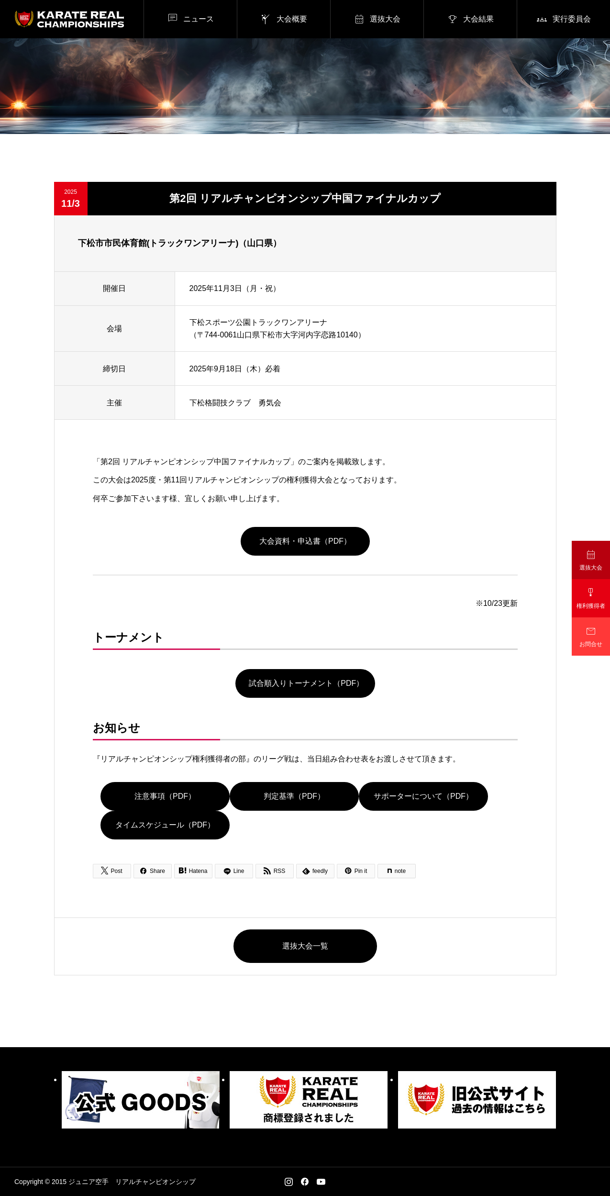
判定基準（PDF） (294, 797)
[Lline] (234, 871)
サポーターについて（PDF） (423, 797)
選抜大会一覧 (305, 946)
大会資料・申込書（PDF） (305, 541)
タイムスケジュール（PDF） (165, 825)
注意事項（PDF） (165, 797)
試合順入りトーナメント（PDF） (304, 683)
